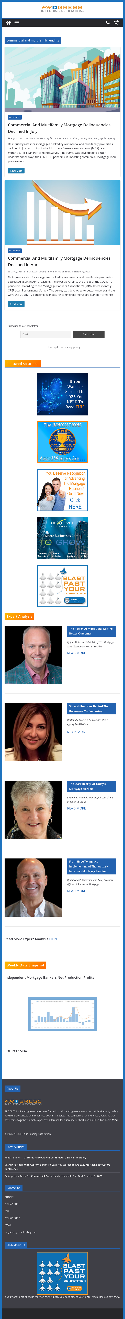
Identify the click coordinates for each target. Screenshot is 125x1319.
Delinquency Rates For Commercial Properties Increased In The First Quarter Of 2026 (53, 1176)
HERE (53, 939)
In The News (14, 117)
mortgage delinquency (104, 138)
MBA (90, 138)
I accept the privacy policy (63, 347)
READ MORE (76, 653)
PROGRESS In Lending (39, 138)
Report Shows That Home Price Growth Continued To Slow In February (45, 1157)
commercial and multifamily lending (70, 138)
